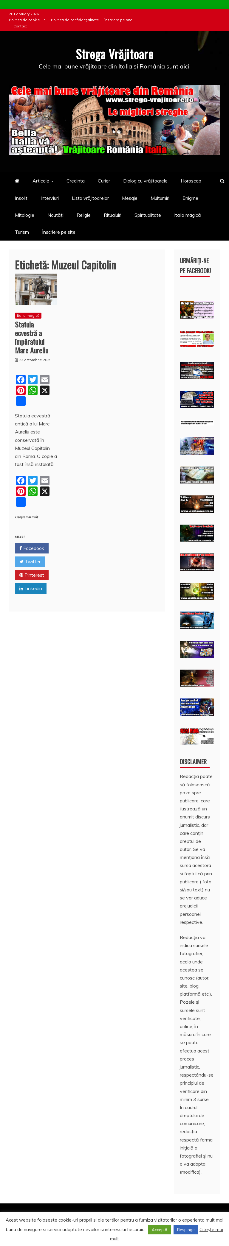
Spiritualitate (147, 215)
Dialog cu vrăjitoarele (145, 181)
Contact (20, 26)
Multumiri (160, 198)
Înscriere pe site (118, 20)
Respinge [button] (186, 1229)
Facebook (31, 548)
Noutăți (55, 215)
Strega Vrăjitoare (114, 53)
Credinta (75, 181)
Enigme (190, 198)
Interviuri (50, 198)
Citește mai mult (26, 517)
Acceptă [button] (159, 1229)
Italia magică (187, 215)
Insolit (21, 198)
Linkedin (30, 588)
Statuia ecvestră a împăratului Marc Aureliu (31, 337)
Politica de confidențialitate (75, 20)
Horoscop (191, 181)
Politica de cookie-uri (27, 20)
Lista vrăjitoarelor (90, 198)
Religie (84, 215)
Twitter (30, 561)
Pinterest (31, 575)
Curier (104, 181)
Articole (41, 181)
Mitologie (24, 215)
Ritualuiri (112, 215)
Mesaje (129, 198)
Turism (22, 232)
